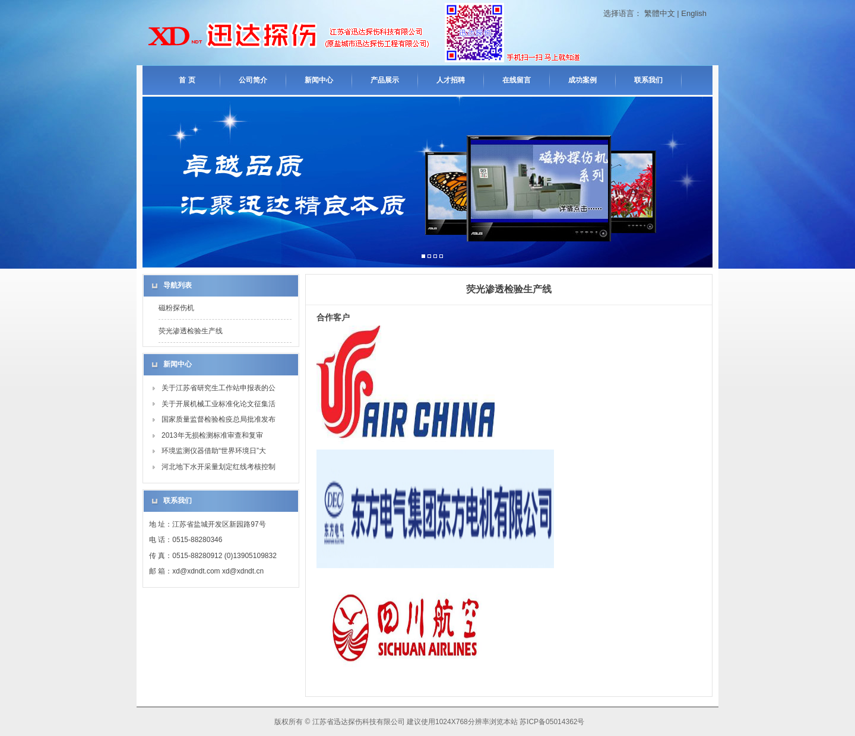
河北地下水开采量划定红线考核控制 (219, 467)
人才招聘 (450, 80)
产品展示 (384, 80)
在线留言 (516, 80)
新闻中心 (319, 80)
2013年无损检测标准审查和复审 (212, 435)
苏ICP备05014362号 (552, 722)
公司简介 (253, 80)
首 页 (187, 80)
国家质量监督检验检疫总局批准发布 (219, 419)
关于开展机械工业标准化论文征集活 (219, 404)
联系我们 (648, 80)
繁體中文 (659, 13)
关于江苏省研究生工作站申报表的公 (219, 388)
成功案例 (582, 80)
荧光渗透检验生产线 (191, 331)
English (694, 13)
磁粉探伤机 (176, 308)
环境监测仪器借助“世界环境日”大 (214, 451)
